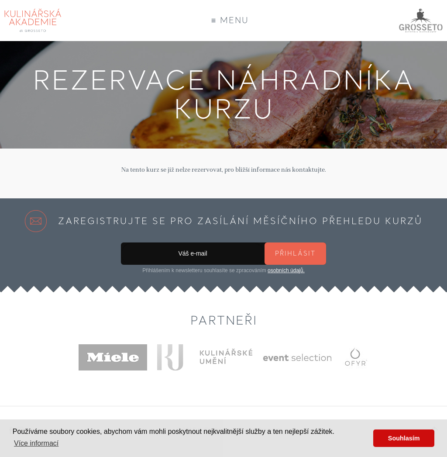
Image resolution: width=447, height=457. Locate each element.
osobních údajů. (286, 270)
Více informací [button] (36, 443)
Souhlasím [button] (404, 438)
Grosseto (421, 20)
